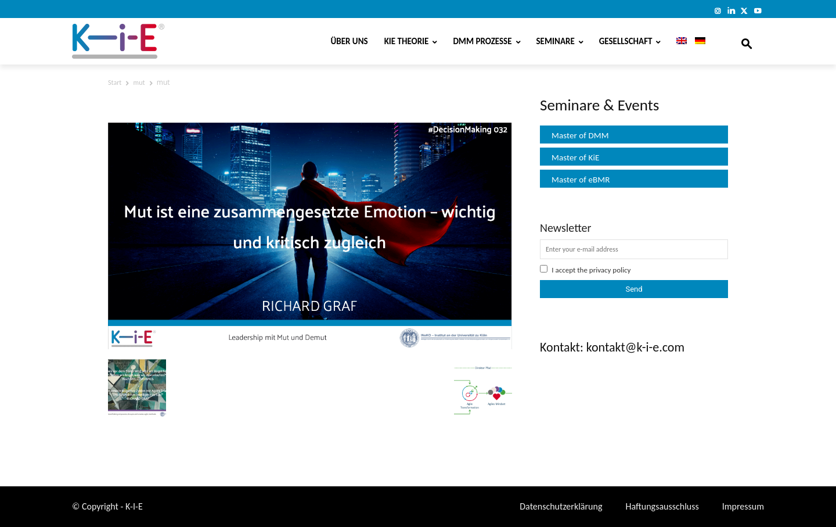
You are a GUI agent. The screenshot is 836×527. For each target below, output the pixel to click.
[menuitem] (677, 41)
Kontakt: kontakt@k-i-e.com (612, 347)
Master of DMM (580, 135)
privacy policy (610, 270)
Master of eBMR (581, 179)
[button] (746, 41)
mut (139, 82)
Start (114, 82)
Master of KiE (575, 157)
